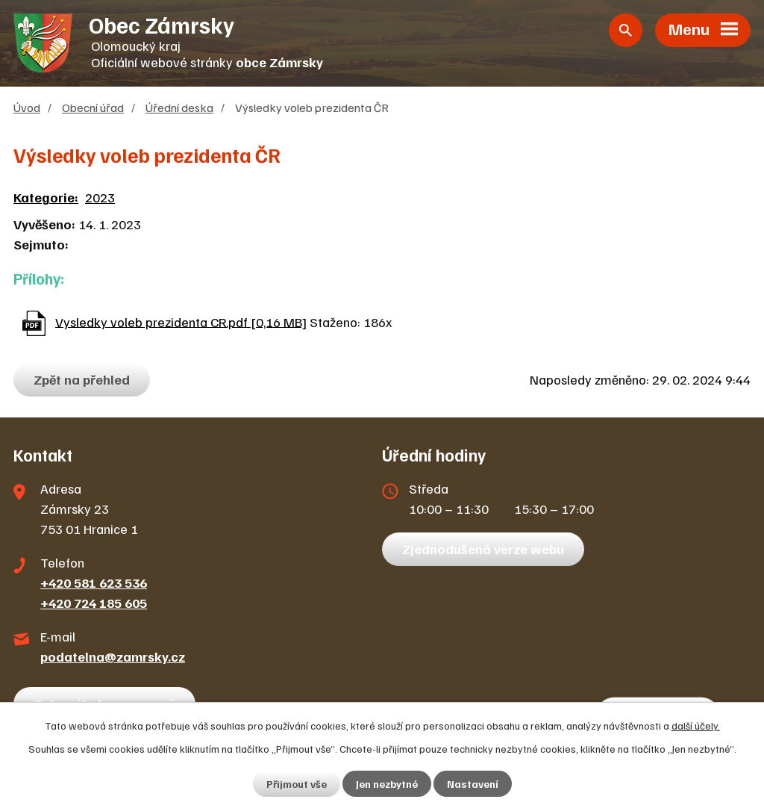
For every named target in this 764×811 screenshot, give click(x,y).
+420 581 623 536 (93, 582)
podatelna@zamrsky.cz (112, 656)
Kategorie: (45, 197)
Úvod (26, 107)
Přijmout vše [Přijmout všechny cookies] (296, 783)
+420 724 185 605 (93, 602)
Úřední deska (179, 107)
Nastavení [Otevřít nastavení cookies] (472, 783)
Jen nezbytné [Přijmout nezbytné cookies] (387, 783)
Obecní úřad (93, 107)
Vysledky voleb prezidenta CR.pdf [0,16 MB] (181, 321)
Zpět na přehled (82, 379)
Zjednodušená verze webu (483, 549)
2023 (100, 197)
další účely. (695, 725)
